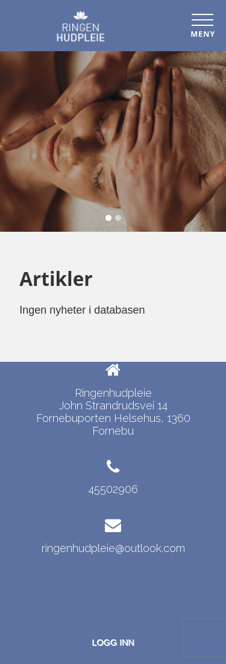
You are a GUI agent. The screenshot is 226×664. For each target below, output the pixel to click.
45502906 (113, 489)
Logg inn (113, 642)
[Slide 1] (108, 218)
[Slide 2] (118, 218)
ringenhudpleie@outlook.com (113, 548)
